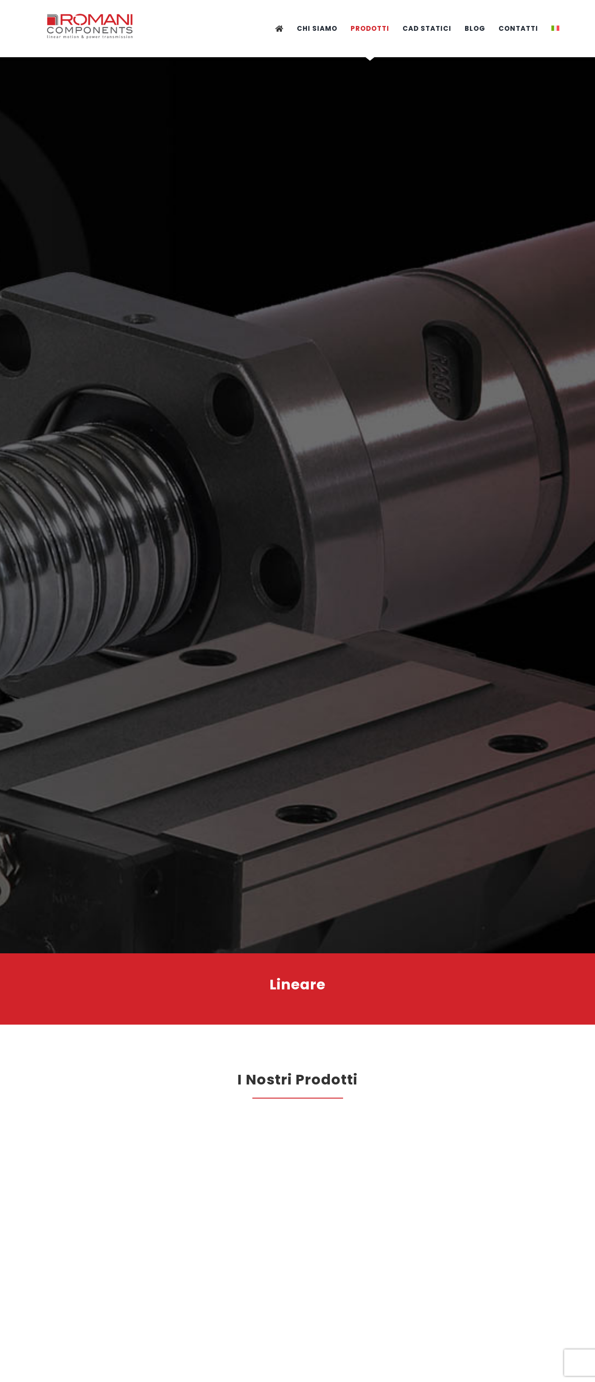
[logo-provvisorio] (91, 10)
